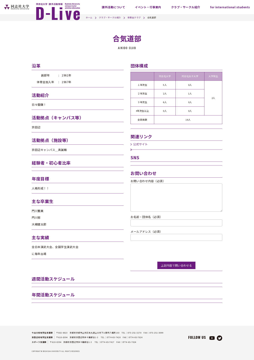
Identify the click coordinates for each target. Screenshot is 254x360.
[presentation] (157, 251)
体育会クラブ (134, 17)
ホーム (89, 17)
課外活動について (113, 7)
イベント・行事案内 (148, 7)
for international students (230, 7)
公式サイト (140, 144)
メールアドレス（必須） (147, 231)
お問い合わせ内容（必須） (148, 181)
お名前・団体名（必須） (147, 216)
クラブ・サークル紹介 (185, 7)
